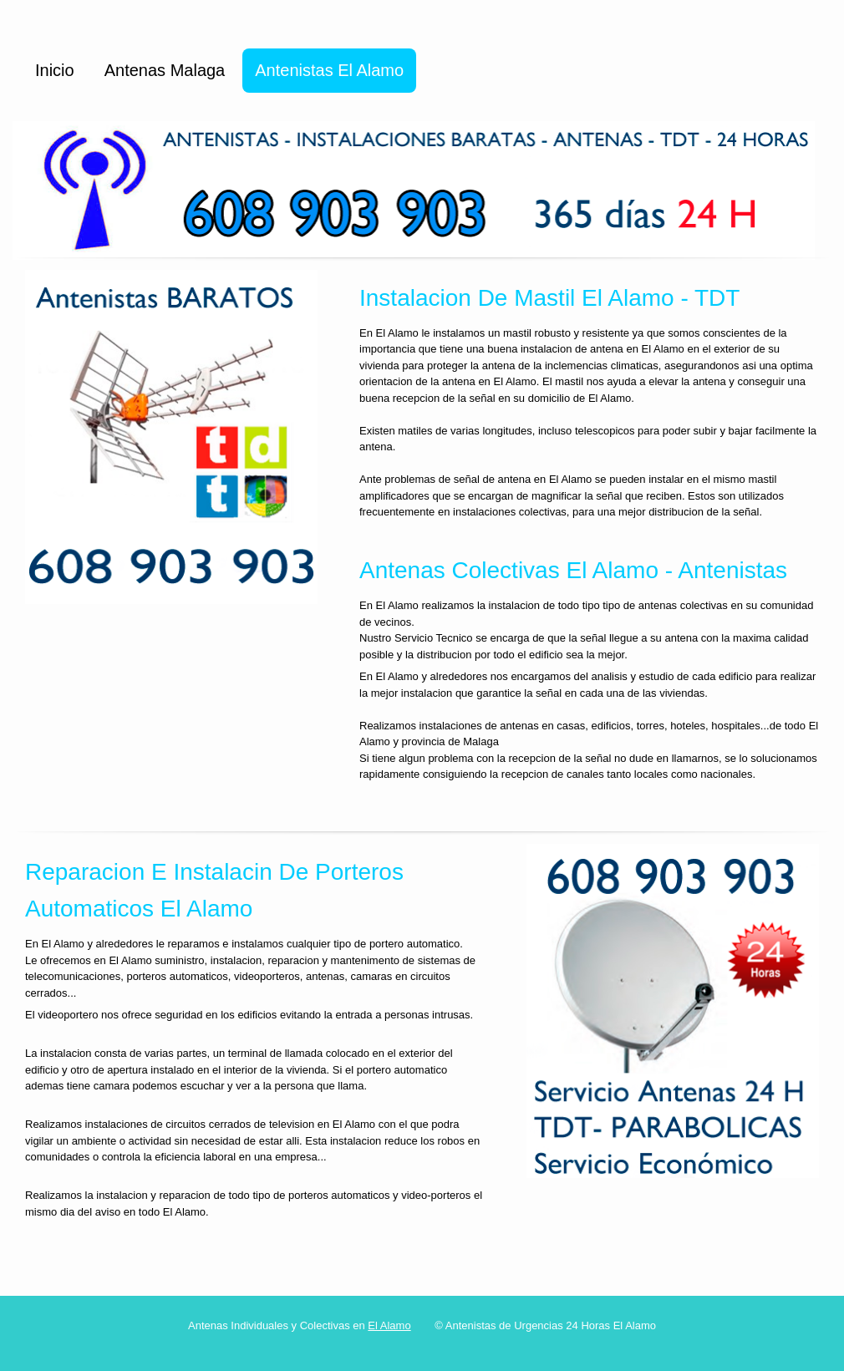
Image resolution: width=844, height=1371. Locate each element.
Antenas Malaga (165, 70)
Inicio (54, 70)
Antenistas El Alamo (329, 70)
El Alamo (389, 1325)
